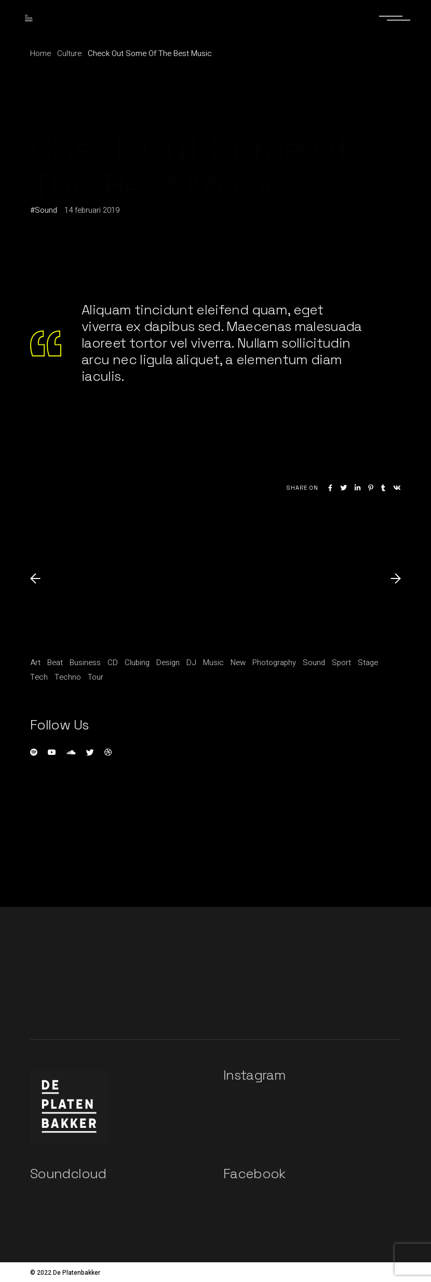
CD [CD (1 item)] (112, 662)
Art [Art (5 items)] (35, 662)
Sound (46, 210)
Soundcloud (68, 1173)
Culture (69, 53)
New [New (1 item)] (238, 662)
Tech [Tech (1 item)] (39, 677)
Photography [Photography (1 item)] (274, 662)
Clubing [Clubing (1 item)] (137, 662)
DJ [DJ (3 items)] (191, 662)
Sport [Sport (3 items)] (341, 662)
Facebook (254, 1173)
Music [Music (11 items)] (213, 662)
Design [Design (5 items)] (168, 662)
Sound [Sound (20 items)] (314, 662)
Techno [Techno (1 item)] (68, 677)
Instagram (254, 1075)
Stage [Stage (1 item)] (368, 662)
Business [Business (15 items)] (85, 662)
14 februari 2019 (91, 210)
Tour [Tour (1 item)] (95, 677)
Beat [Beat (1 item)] (55, 662)
